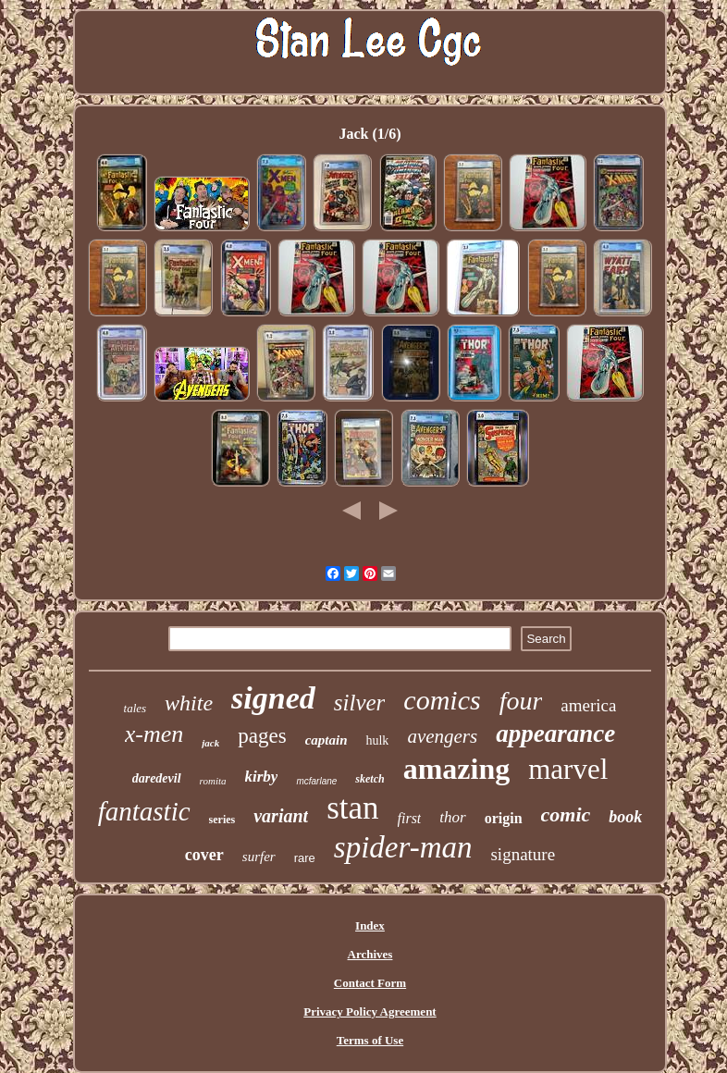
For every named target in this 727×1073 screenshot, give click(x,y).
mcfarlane (316, 781)
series (222, 819)
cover (204, 854)
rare (304, 858)
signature (522, 854)
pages (262, 735)
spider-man (403, 847)
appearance (555, 733)
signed (273, 698)
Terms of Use (370, 1040)
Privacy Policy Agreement (369, 1011)
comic (566, 814)
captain (326, 740)
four (521, 700)
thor (452, 817)
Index (370, 925)
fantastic (144, 811)
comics (441, 699)
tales (135, 708)
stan (352, 808)
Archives (370, 954)
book (625, 817)
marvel (568, 769)
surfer (259, 856)
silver (360, 702)
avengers (442, 736)
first (410, 818)
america (588, 705)
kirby (261, 776)
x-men (154, 734)
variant (280, 816)
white (189, 703)
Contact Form (370, 983)
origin (504, 818)
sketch (369, 778)
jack (210, 742)
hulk (376, 740)
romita (213, 780)
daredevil (156, 778)
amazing (457, 768)
